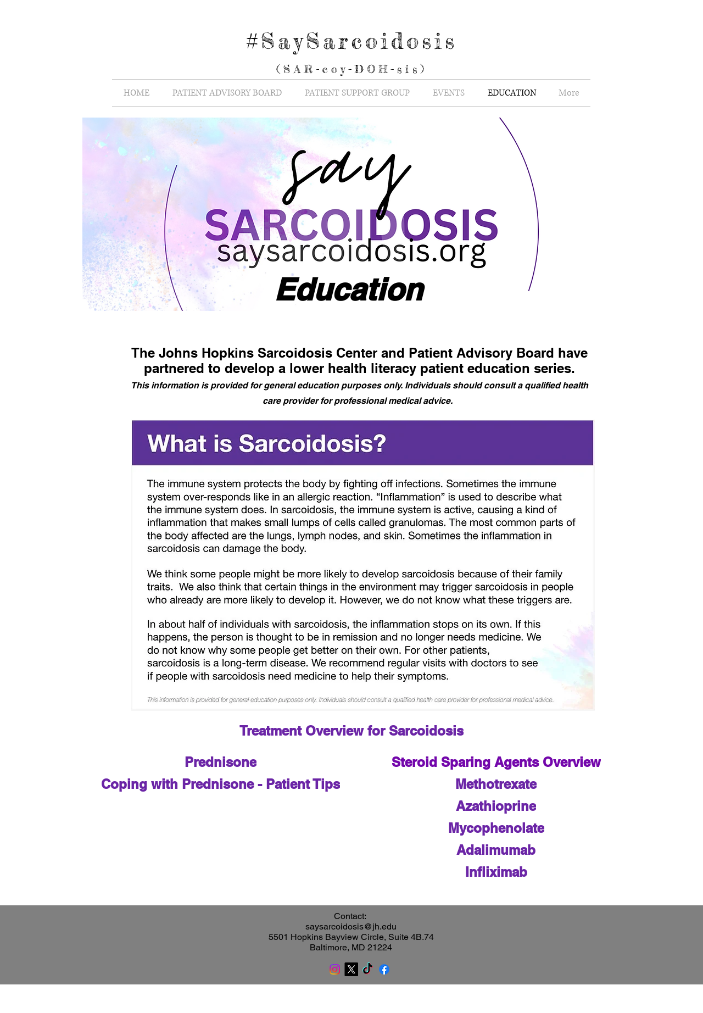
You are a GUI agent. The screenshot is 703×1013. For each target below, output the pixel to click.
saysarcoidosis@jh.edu (351, 926)
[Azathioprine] (496, 806)
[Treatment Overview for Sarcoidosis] (351, 730)
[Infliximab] (496, 872)
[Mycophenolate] (496, 828)
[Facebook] (384, 969)
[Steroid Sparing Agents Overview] (496, 762)
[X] (351, 969)
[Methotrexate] (496, 784)
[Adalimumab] (496, 850)
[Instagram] (335, 969)
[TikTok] (368, 969)
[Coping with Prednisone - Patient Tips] (220, 784)
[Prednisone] (220, 762)
